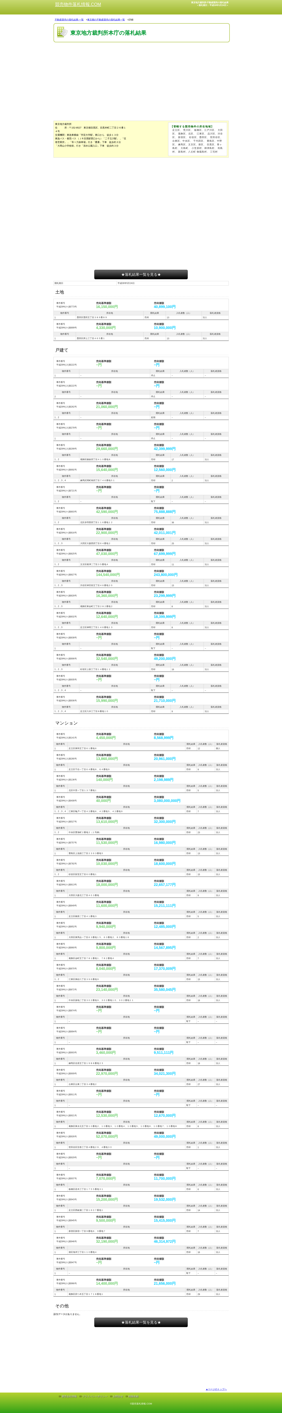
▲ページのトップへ (216, 1389)
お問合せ (118, 1396)
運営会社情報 (69, 1396)
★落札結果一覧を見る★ (141, 274)
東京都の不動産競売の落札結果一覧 (106, 19)
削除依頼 (133, 1396)
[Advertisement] (141, 54)
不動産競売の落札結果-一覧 (69, 19)
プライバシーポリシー (94, 1396)
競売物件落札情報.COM (78, 4)
